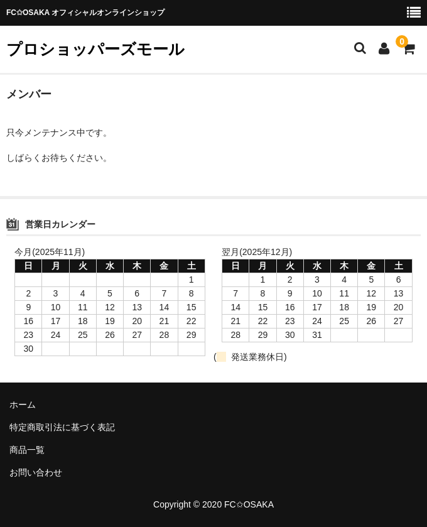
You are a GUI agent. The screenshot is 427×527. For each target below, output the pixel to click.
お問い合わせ (35, 472)
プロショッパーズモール (95, 49)
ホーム (22, 404)
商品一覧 (27, 450)
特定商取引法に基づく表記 (62, 427)
